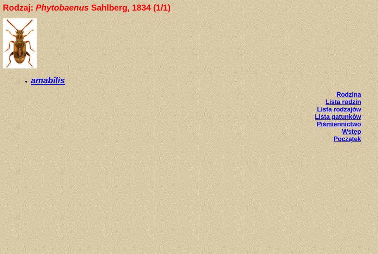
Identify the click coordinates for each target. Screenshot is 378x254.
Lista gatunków (338, 116)
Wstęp (351, 131)
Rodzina (348, 94)
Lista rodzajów (339, 109)
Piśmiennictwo (339, 124)
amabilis (48, 80)
